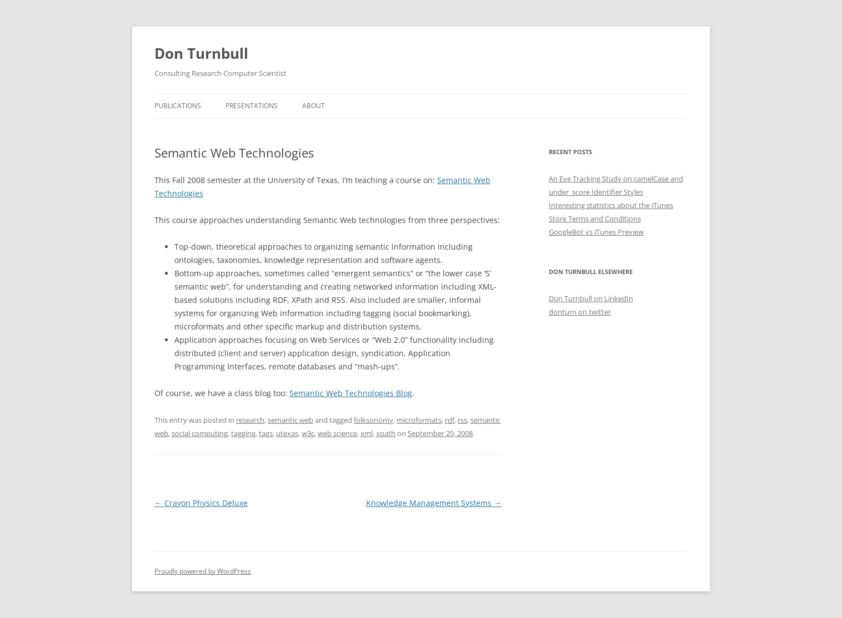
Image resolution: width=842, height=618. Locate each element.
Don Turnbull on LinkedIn (591, 298)
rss (462, 420)
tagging (243, 433)
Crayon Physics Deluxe (201, 503)
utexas (287, 433)
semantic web (290, 420)
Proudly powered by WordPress (202, 571)
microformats (419, 420)
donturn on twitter (580, 312)
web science (337, 433)
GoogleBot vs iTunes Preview (596, 232)
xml (366, 433)
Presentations (251, 105)
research (250, 420)
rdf (449, 420)
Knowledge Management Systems (434, 503)
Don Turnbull (201, 53)
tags (266, 433)
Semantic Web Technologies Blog (350, 393)
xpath (385, 433)
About (313, 105)
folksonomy (373, 420)
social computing (200, 433)
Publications (177, 105)
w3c (308, 433)
